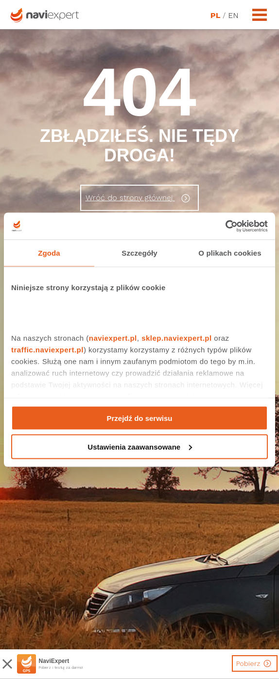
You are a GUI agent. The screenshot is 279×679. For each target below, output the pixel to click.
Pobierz (255, 663)
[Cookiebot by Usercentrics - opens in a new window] (225, 226)
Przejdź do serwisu (139, 418)
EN (233, 15)
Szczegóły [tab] (139, 253)
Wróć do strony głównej (139, 198)
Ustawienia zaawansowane (139, 446)
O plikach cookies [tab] (229, 253)
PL (215, 15)
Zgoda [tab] (49, 253)
